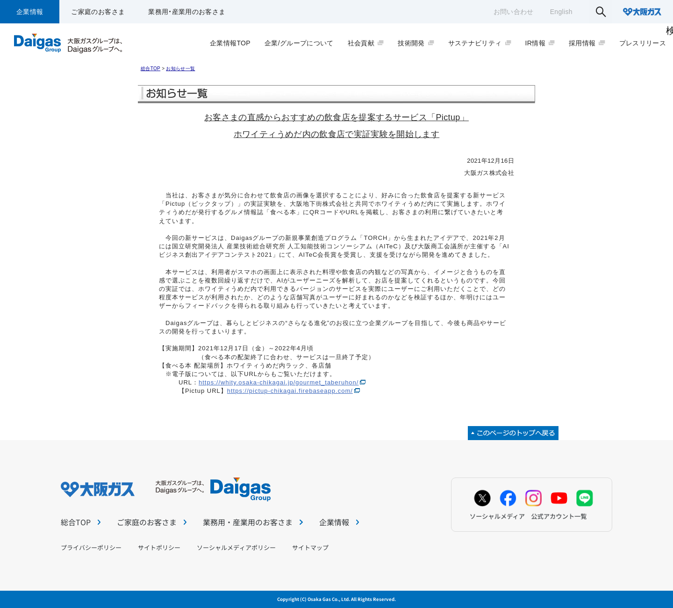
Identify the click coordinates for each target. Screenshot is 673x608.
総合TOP (150, 68)
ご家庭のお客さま (98, 11)
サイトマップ (310, 547)
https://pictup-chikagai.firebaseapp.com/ (290, 390)
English (561, 11)
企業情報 (29, 11)
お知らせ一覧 (180, 68)
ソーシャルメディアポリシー (236, 547)
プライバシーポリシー (91, 547)
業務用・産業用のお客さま (186, 11)
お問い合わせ (514, 11)
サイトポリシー (159, 547)
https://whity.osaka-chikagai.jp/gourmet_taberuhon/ (278, 382)
